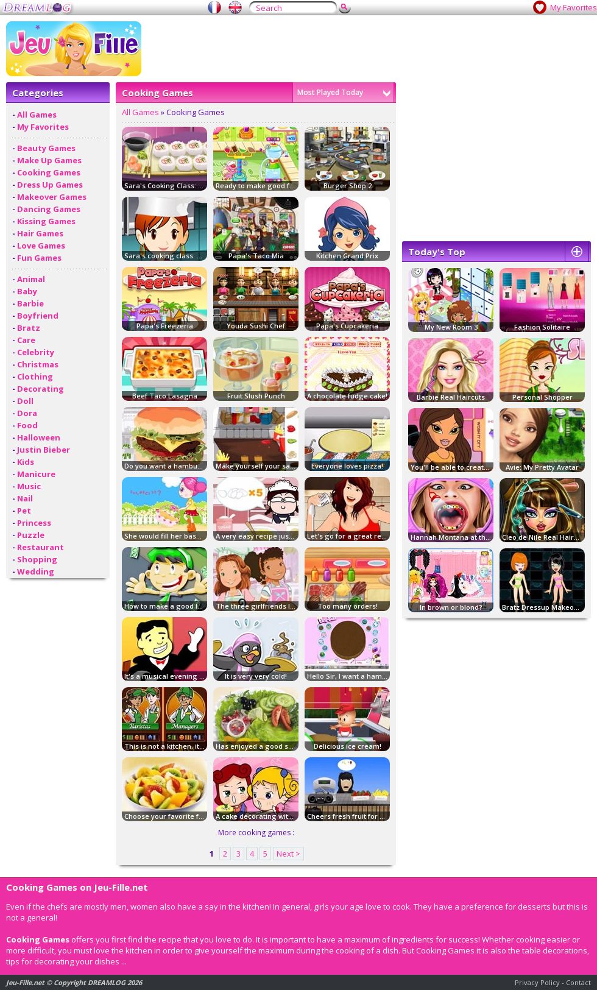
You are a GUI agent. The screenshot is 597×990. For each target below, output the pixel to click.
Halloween (38, 437)
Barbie (30, 303)
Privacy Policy (537, 982)
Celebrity (35, 352)
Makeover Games (52, 196)
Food (27, 425)
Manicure (36, 473)
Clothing (35, 376)
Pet (24, 510)
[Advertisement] (430, 106)
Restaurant (40, 547)
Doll (25, 400)
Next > (288, 853)
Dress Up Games (50, 184)
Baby (27, 291)
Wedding (35, 571)
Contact (578, 982)
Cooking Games (48, 172)
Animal (31, 279)
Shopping (37, 559)
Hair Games (40, 233)
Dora (27, 413)
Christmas (37, 364)
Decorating (40, 388)
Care (26, 339)
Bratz (28, 327)
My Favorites (573, 7)
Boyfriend (37, 315)
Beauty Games (46, 148)
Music (29, 486)
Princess (34, 522)
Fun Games (39, 257)
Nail (25, 498)
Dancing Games (48, 208)
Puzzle (30, 534)
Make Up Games (49, 160)
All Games (37, 114)
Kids (25, 461)
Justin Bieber (43, 449)
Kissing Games (46, 221)
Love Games (41, 245)
